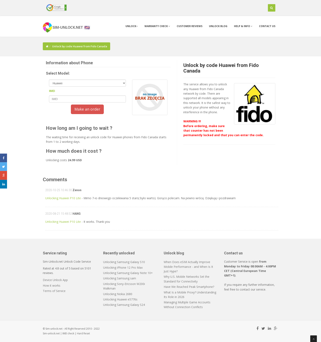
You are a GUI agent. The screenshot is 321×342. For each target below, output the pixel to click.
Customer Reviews (189, 26)
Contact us (267, 26)
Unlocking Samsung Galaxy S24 (124, 305)
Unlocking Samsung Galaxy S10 (124, 262)
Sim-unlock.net (51, 333)
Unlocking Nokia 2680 (117, 294)
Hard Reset (83, 333)
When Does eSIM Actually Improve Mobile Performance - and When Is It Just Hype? (188, 266)
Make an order (87, 109)
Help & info (243, 26)
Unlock (131, 26)
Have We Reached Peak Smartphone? (189, 287)
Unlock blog (218, 26)
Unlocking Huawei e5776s (120, 299)
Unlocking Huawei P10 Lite (63, 198)
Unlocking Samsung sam (119, 278)
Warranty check (157, 26)
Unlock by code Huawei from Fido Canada (221, 68)
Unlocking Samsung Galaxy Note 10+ (128, 273)
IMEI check (68, 333)
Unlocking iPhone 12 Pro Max (123, 267)
